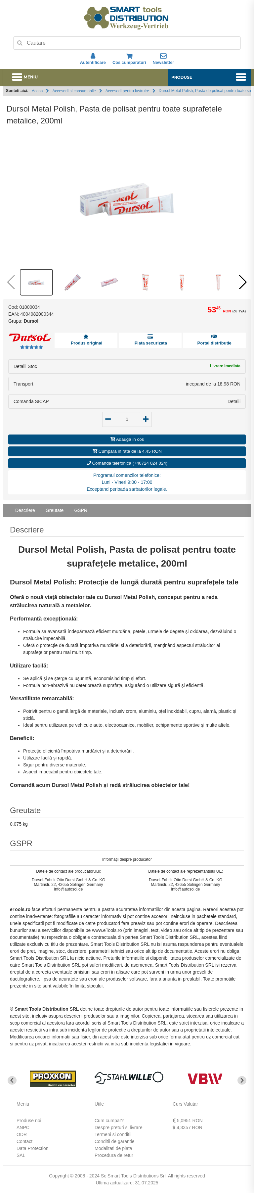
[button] (242, 282)
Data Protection (33, 1148)
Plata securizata (150, 343)
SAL (21, 1155)
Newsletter (163, 59)
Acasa (37, 91)
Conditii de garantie (115, 1141)
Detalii (234, 401)
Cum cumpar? (109, 1120)
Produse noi (29, 1120)
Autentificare (93, 59)
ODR (22, 1134)
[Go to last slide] (12, 1080)
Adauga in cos (127, 439)
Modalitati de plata (113, 1148)
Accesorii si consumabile (74, 91)
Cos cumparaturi (129, 59)
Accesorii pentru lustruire (127, 91)
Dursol (31, 321)
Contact (24, 1141)
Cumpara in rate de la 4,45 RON (127, 451)
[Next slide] (241, 1080)
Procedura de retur (114, 1155)
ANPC (23, 1127)
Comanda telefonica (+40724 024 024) (127, 463)
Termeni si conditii (113, 1134)
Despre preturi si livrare (119, 1127)
